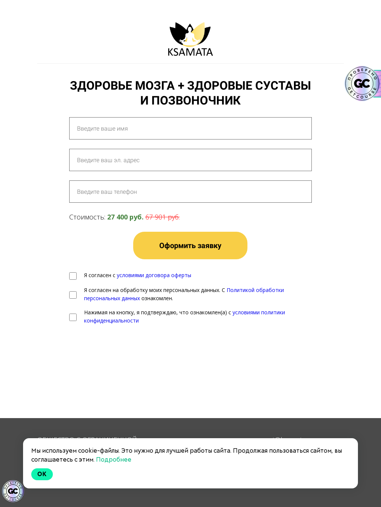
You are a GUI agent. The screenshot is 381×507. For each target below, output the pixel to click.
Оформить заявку (190, 245)
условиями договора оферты (154, 275)
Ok (42, 474)
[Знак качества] (13, 491)
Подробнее (113, 459)
